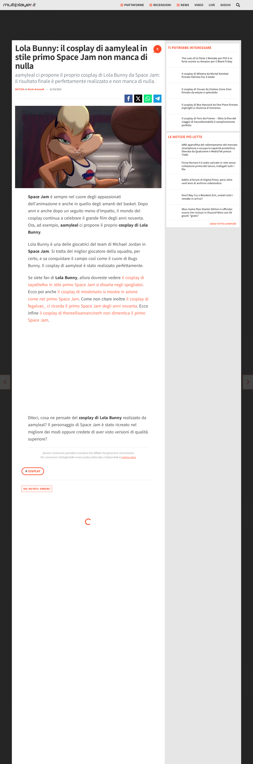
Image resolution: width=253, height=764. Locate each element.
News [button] (183, 5)
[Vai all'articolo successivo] (5, 382)
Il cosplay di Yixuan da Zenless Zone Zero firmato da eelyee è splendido (206, 90)
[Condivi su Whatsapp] (148, 99)
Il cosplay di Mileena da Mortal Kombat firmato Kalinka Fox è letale (205, 75)
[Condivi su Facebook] (128, 99)
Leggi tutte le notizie (223, 223)
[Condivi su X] (138, 99)
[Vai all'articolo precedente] (248, 382)
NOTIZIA (19, 89)
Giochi (225, 5)
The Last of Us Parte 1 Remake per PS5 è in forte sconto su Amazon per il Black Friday (207, 59)
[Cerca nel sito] (238, 5)
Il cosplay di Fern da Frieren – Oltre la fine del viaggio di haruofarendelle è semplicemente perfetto (209, 122)
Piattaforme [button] (132, 5)
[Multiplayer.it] (19, 5)
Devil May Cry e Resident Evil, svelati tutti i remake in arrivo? (207, 196)
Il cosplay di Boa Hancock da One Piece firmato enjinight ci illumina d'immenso (210, 106)
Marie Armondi (36, 89)
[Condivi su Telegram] (157, 99)
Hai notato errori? (36, 489)
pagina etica (128, 457)
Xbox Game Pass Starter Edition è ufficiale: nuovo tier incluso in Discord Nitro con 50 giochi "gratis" (207, 212)
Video (198, 5)
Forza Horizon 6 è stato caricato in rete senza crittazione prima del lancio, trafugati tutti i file (209, 166)
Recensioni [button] (160, 5)
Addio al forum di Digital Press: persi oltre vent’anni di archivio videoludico (207, 181)
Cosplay (32, 471)
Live (212, 5)
